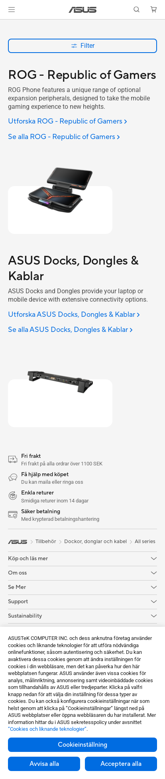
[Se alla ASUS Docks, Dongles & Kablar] (70, 330)
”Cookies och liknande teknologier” (47, 729)
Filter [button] (82, 45)
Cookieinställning (82, 745)
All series (145, 541)
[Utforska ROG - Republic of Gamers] (67, 121)
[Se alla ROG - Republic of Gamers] (64, 137)
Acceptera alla (120, 764)
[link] (83, 10)
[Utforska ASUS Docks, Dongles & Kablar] (74, 315)
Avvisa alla (44, 764)
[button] (11, 9)
